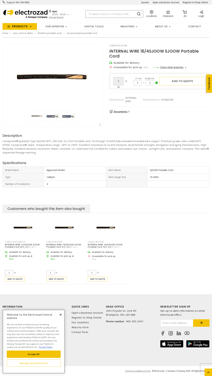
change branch (56, 17)
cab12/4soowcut (15, 241)
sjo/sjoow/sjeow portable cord (82, 33)
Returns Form (80, 327)
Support (11, 2)
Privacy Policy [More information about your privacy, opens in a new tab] (46, 347)
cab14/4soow (54, 241)
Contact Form (80, 332)
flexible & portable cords (50, 33)
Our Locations (80, 322)
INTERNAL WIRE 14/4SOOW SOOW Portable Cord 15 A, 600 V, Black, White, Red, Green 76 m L (63, 247)
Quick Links (80, 306)
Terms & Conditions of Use (137, 371)
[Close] (60, 314)
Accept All (34, 354)
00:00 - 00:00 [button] (59, 14)
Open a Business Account (166, 2)
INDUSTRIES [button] (127, 26)
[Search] (114, 14)
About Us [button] (161, 26)
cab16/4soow (96, 241)
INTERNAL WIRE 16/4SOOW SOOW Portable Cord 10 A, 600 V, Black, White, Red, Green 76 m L (105, 247)
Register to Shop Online (195, 2)
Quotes (145, 2)
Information (12, 306)
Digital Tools (94, 26)
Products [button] (20, 26)
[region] (34, 341)
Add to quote (182, 81)
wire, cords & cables (23, 33)
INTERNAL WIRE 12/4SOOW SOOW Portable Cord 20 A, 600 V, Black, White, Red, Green (22, 247)
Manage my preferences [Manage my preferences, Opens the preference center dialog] (34, 363)
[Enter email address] (176, 323)
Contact (194, 26)
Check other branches (172, 67)
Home (5, 33)
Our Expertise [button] (55, 26)
